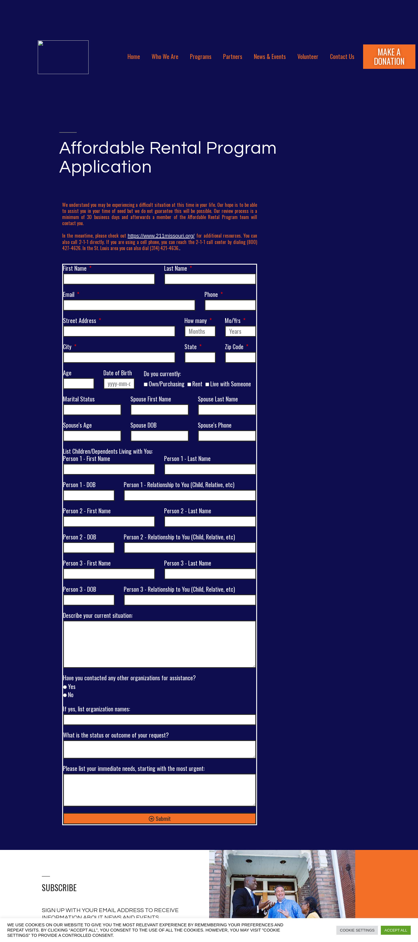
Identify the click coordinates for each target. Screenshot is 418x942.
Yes (72, 686)
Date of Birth (117, 373)
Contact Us (342, 56)
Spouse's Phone (215, 425)
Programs (200, 56)
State (191, 347)
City (68, 347)
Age (67, 373)
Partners (232, 56)
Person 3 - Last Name (187, 563)
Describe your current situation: (98, 616)
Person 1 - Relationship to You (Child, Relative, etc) (179, 485)
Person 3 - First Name (87, 563)
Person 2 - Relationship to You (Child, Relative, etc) (179, 537)
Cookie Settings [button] (357, 930)
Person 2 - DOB (79, 537)
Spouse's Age (77, 425)
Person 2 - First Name (87, 511)
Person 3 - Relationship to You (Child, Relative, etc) (179, 589)
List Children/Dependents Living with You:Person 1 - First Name (108, 455)
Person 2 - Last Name (187, 511)
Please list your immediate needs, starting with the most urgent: (134, 769)
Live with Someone (230, 383)
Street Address (80, 321)
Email (69, 295)
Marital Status (79, 399)
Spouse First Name (150, 399)
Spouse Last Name (218, 399)
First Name (75, 268)
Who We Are (165, 56)
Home (134, 56)
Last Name (176, 268)
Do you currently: (162, 374)
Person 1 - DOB (79, 485)
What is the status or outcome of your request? (116, 735)
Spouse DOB (143, 425)
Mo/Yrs (233, 321)
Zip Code (235, 347)
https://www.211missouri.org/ (161, 236)
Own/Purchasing (166, 383)
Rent (197, 383)
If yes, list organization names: (96, 709)
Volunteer (307, 56)
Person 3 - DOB (79, 589)
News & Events (270, 56)
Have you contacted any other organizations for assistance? (129, 678)
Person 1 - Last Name (187, 458)
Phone (211, 295)
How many (196, 321)
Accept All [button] (395, 930)
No (70, 694)
